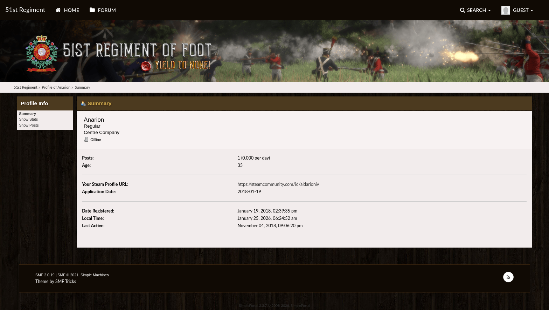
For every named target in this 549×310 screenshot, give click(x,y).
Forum (103, 10)
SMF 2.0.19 (45, 275)
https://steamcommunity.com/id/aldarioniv (278, 184)
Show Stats (28, 119)
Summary (27, 114)
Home (67, 10)
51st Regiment (25, 9)
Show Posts (29, 125)
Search (475, 10)
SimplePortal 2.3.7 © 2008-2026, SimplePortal (274, 305)
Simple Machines (95, 275)
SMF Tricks (65, 281)
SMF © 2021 (67, 275)
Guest (517, 10)
